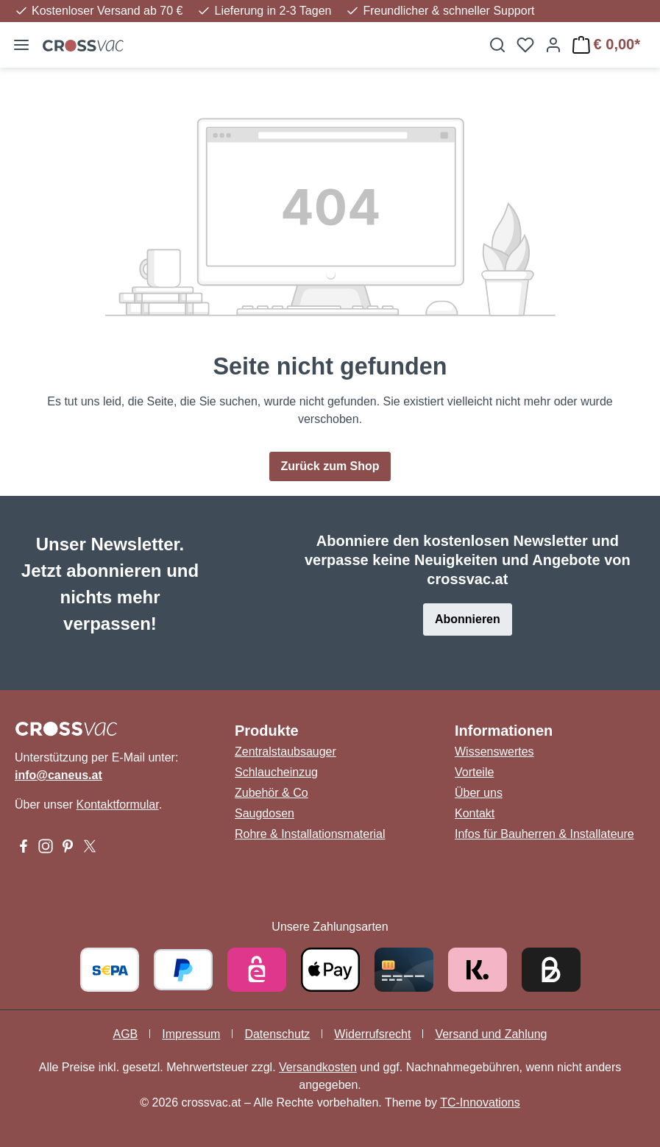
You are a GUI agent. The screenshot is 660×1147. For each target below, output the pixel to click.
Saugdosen (264, 813)
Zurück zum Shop (329, 466)
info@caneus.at (58, 775)
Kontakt (474, 813)
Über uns (479, 792)
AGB (125, 1034)
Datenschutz (277, 1034)
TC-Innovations (480, 1102)
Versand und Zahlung (491, 1034)
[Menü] (21, 44)
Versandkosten (318, 1067)
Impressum (191, 1034)
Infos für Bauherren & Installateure (544, 834)
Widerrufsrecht (372, 1034)
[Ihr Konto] (553, 44)
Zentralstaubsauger (285, 751)
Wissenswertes (494, 751)
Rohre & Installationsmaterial (310, 834)
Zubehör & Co (271, 792)
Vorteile (474, 772)
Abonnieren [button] (467, 619)
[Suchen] (497, 44)
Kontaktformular (118, 804)
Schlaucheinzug (276, 772)
